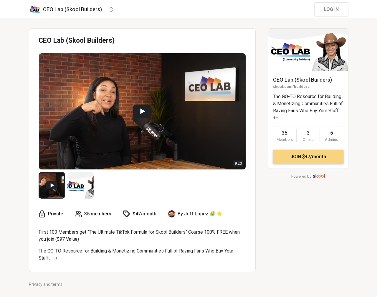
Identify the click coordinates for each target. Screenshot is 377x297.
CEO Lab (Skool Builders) (302, 80)
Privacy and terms (45, 284)
